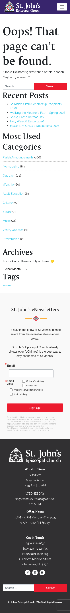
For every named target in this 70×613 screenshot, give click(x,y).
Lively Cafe (31, 385)
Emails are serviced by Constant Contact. (32, 430)
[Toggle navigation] (62, 7)
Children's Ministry (35, 381)
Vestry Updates (13, 230)
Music (7, 221)
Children (8, 202)
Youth (7, 212)
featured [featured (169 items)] (7, 285)
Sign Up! (34, 407)
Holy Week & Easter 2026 (27, 121)
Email (11, 365)
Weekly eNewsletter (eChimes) (29, 390)
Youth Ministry (20, 394)
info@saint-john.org (35, 554)
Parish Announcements (18, 157)
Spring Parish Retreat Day (27, 117)
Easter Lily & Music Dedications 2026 (34, 125)
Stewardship (11, 239)
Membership (11, 166)
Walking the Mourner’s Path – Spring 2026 (37, 112)
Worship (8, 184)
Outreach (9, 175)
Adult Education (13, 193)
